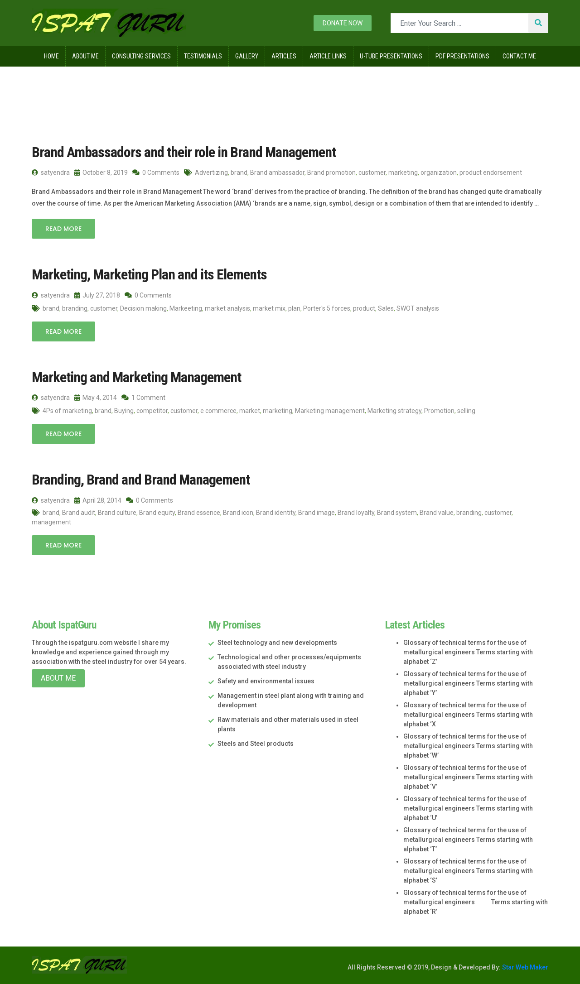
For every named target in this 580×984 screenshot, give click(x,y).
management (51, 522)
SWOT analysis (417, 308)
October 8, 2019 (101, 172)
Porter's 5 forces (326, 308)
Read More (63, 228)
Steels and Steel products (256, 743)
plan (294, 308)
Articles (283, 56)
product (364, 308)
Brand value (437, 512)
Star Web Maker (524, 967)
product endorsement (490, 172)
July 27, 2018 (97, 295)
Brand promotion (331, 172)
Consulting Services (141, 56)
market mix (269, 308)
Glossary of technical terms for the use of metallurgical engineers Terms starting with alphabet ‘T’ (468, 839)
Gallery (246, 56)
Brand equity (157, 512)
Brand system (397, 512)
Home (51, 56)
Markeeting (185, 308)
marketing (403, 172)
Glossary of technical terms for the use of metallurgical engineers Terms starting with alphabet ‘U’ (468, 808)
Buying (124, 410)
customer (372, 172)
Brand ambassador (277, 172)
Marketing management (330, 410)
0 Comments (155, 172)
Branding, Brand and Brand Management (141, 479)
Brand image (316, 512)
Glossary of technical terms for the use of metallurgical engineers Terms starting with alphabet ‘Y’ (468, 683)
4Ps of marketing (67, 410)
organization (438, 172)
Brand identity (275, 512)
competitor (152, 410)
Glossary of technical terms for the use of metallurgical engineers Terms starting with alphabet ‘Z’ (468, 652)
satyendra (51, 172)
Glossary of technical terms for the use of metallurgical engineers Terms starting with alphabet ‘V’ (468, 777)
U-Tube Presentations (391, 56)
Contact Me (519, 56)
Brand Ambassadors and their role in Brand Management (184, 152)
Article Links (328, 56)
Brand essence (199, 512)
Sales (386, 308)
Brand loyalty (356, 512)
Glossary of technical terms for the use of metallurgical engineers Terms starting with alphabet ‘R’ (475, 902)
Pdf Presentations (462, 56)
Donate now (342, 23)
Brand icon (238, 512)
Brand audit (78, 512)
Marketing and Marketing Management (136, 377)
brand (239, 172)
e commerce (218, 410)
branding (74, 308)
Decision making (143, 308)
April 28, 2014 (97, 500)
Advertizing (211, 172)
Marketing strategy (394, 410)
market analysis (227, 308)
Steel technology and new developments (277, 642)
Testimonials (203, 56)
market (249, 410)
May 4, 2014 (95, 397)
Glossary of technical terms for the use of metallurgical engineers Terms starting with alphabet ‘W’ (468, 746)
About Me (85, 56)
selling (466, 410)
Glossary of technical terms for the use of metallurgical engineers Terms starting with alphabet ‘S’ (468, 871)
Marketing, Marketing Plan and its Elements (149, 274)
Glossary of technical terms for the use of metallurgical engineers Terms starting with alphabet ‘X (468, 714)
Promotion (439, 410)
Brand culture (117, 512)
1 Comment (143, 397)
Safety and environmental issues (266, 681)
